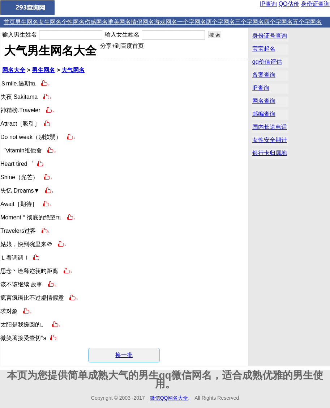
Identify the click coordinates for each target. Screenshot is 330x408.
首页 (9, 22)
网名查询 (263, 101)
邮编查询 (263, 114)
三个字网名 (249, 22)
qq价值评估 (267, 62)
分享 (106, 46)
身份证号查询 (269, 36)
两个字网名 (220, 22)
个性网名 (73, 22)
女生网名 (49, 22)
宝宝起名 (263, 49)
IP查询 (268, 4)
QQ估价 (289, 4)
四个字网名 (278, 22)
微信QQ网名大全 (169, 398)
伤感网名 (96, 22)
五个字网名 (307, 22)
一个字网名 (191, 22)
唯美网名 (119, 22)
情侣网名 (142, 22)
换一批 (124, 355)
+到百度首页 (128, 46)
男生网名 (26, 22)
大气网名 (73, 70)
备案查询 (263, 75)
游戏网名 (165, 22)
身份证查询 (315, 4)
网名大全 (13, 70)
